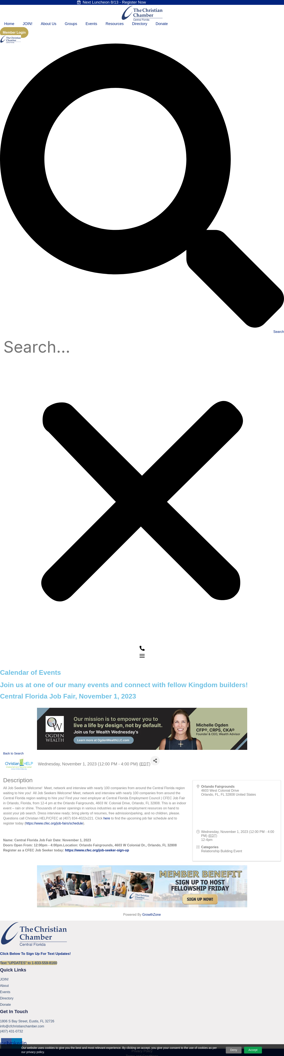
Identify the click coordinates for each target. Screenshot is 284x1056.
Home (9, 24)
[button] (142, 186)
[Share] (155, 762)
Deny (233, 1050)
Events (91, 24)
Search (278, 331)
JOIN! (27, 24)
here (106, 820)
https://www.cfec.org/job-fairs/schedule (54, 825)
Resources (115, 24)
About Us (48, 24)
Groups (71, 24)
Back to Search (13, 755)
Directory (139, 24)
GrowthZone (151, 916)
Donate (162, 24)
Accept (253, 1050)
